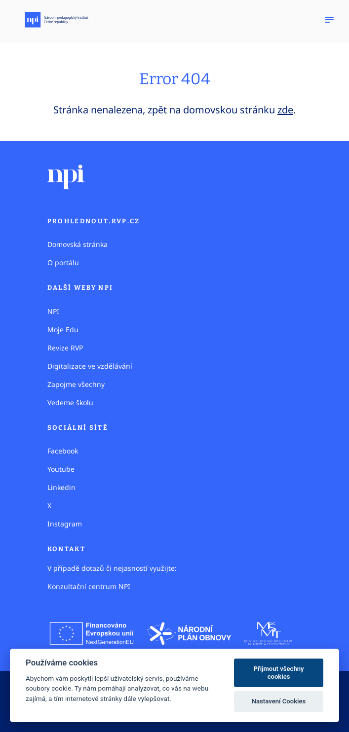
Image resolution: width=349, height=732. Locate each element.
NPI (53, 311)
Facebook (62, 450)
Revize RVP (65, 347)
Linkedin (61, 487)
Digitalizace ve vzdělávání (89, 366)
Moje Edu (62, 329)
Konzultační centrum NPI (88, 586)
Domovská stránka (77, 244)
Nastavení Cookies (279, 701)
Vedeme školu (70, 402)
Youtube (61, 469)
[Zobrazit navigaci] (329, 20)
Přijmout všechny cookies (279, 672)
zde (285, 109)
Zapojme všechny (76, 384)
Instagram (64, 523)
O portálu (63, 262)
